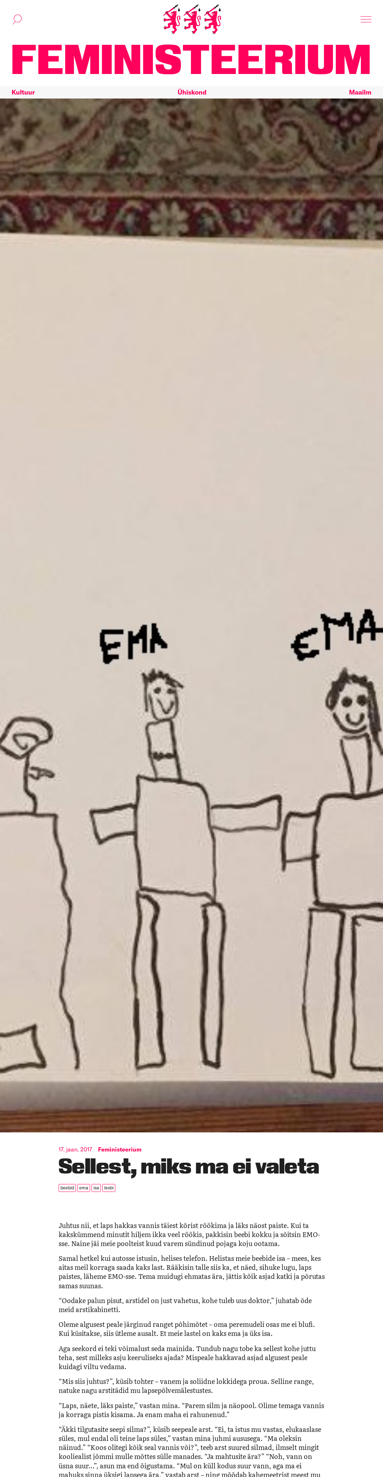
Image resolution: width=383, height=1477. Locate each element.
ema (83, 1187)
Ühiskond (192, 92)
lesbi (109, 1187)
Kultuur (23, 92)
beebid (67, 1187)
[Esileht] (192, 19)
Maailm (360, 92)
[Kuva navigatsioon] (366, 19)
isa (96, 1187)
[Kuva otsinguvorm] (17, 19)
